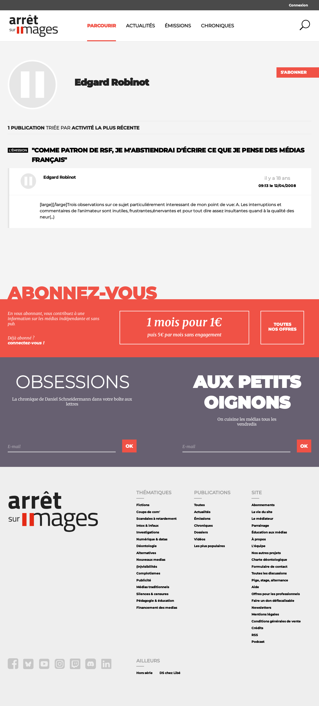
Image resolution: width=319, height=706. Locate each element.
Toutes (199, 505)
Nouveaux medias (150, 560)
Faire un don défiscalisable (272, 601)
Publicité (143, 580)
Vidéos (199, 539)
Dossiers (201, 532)
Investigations (147, 532)
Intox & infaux (147, 526)
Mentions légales (265, 614)
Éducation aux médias (269, 532)
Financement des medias (156, 608)
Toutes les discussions (269, 573)
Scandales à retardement (156, 519)
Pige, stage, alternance (269, 580)
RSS (254, 635)
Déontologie (146, 546)
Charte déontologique (269, 560)
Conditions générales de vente (276, 621)
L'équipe (258, 546)
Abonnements (262, 505)
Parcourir (101, 26)
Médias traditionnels (152, 587)
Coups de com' (148, 512)
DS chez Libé (170, 673)
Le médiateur (262, 519)
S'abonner (294, 72)
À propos (258, 539)
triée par (73, 128)
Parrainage (260, 526)
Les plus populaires (209, 546)
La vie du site (261, 512)
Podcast (257, 642)
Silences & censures (152, 594)
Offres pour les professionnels (275, 594)
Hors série (144, 673)
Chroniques (217, 26)
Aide (255, 587)
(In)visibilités (146, 567)
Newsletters (261, 608)
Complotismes (148, 573)
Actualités (140, 26)
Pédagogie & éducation (155, 601)
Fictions (142, 505)
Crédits (257, 628)
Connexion (298, 5)
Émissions (178, 26)
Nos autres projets (266, 553)
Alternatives (146, 553)
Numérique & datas (151, 539)
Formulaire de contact (269, 567)
